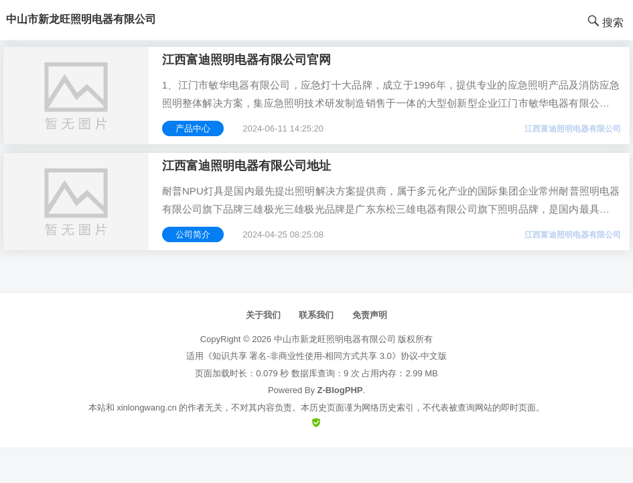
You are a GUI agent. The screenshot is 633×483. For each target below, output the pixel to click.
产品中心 (192, 128)
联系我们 (316, 315)
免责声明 (369, 315)
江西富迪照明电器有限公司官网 (246, 59)
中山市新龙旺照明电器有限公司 (335, 339)
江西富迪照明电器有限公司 (572, 128)
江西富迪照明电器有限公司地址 (246, 165)
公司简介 (192, 234)
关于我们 (263, 315)
